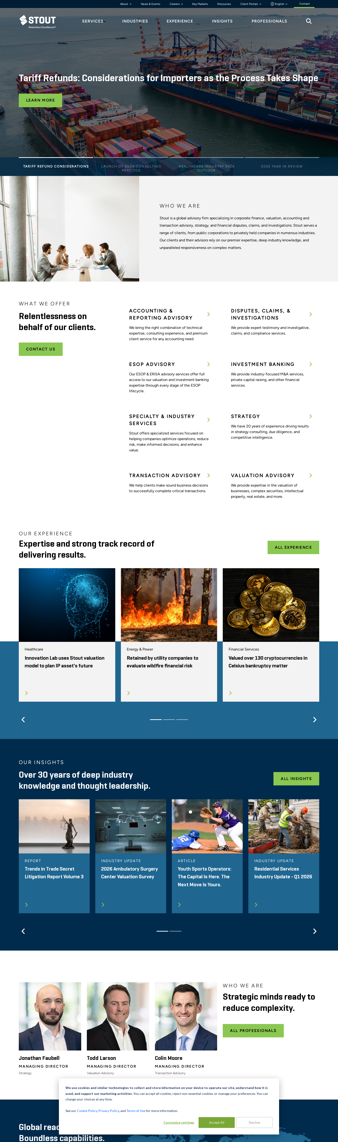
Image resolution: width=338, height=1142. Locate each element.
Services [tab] (93, 21)
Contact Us (40, 349)
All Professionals (253, 1030)
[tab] (41, 21)
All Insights (296, 779)
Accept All (216, 1122)
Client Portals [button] (249, 4)
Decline (254, 1122)
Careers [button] (175, 4)
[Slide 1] (56, 158)
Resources (224, 4)
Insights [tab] (222, 21)
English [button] (278, 4)
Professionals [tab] (269, 21)
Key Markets (200, 4)
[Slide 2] (131, 158)
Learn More (40, 100)
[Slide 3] (206, 158)
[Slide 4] (282, 158)
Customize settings (179, 1122)
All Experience (293, 547)
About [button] (124, 4)
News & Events (150, 4)
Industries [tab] (135, 21)
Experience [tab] (180, 21)
